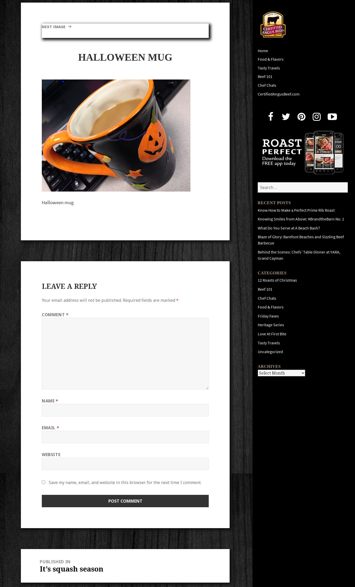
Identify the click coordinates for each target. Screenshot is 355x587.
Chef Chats (267, 85)
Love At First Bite (272, 334)
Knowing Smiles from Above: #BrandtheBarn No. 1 (301, 219)
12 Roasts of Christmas (277, 280)
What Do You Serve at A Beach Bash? (289, 228)
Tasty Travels (269, 68)
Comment (55, 315)
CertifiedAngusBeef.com (279, 94)
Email (50, 428)
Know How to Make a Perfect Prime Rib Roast (296, 210)
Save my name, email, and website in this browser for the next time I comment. (125, 482)
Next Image (55, 26)
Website (51, 454)
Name (50, 401)
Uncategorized (270, 351)
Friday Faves (268, 316)
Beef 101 (265, 76)
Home (263, 50)
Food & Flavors (271, 59)
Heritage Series (271, 325)
